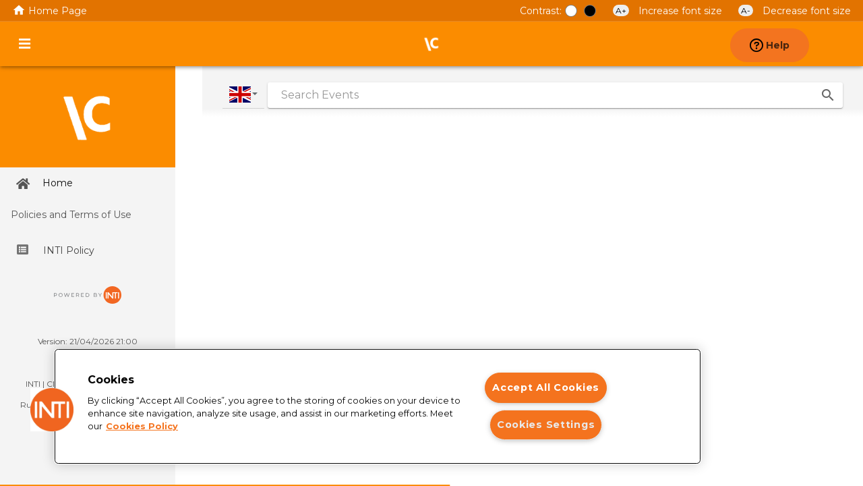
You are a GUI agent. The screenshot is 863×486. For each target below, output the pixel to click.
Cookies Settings (546, 424)
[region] (377, 406)
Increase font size (669, 11)
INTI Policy (55, 250)
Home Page (49, 11)
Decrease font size (794, 11)
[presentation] (838, 44)
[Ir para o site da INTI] (87, 300)
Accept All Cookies (545, 387)
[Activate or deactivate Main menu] (24, 44)
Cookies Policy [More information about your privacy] (142, 426)
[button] (51, 409)
